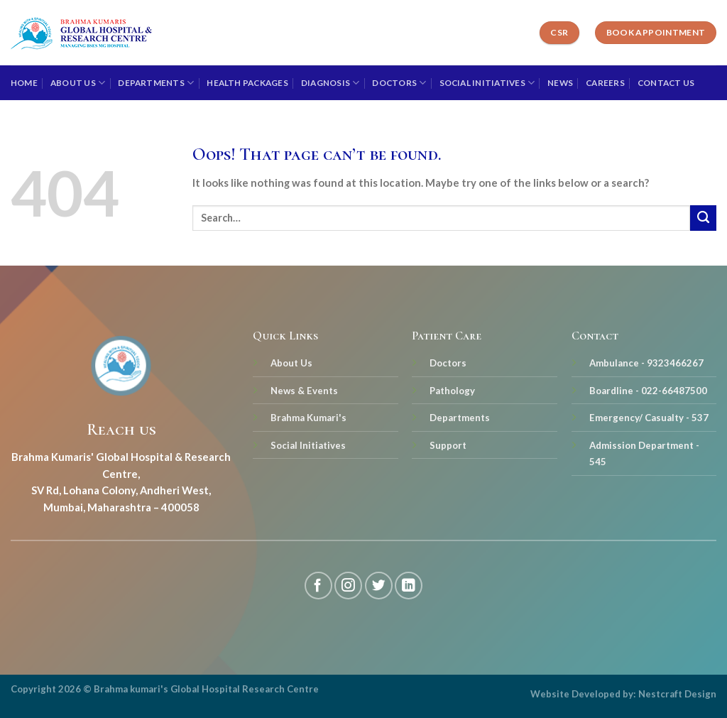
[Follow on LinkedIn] (408, 585)
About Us (77, 82)
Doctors (399, 82)
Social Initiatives (487, 82)
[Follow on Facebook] (318, 585)
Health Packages (247, 82)
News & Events (304, 390)
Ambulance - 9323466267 (646, 363)
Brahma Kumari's (308, 417)
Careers (605, 82)
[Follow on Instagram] (348, 585)
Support (448, 445)
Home (24, 82)
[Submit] (703, 218)
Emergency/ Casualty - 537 (649, 417)
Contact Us (666, 82)
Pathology (452, 390)
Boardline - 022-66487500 (648, 390)
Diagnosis (330, 82)
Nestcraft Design (677, 694)
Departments (156, 82)
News (560, 82)
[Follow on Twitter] (379, 585)
